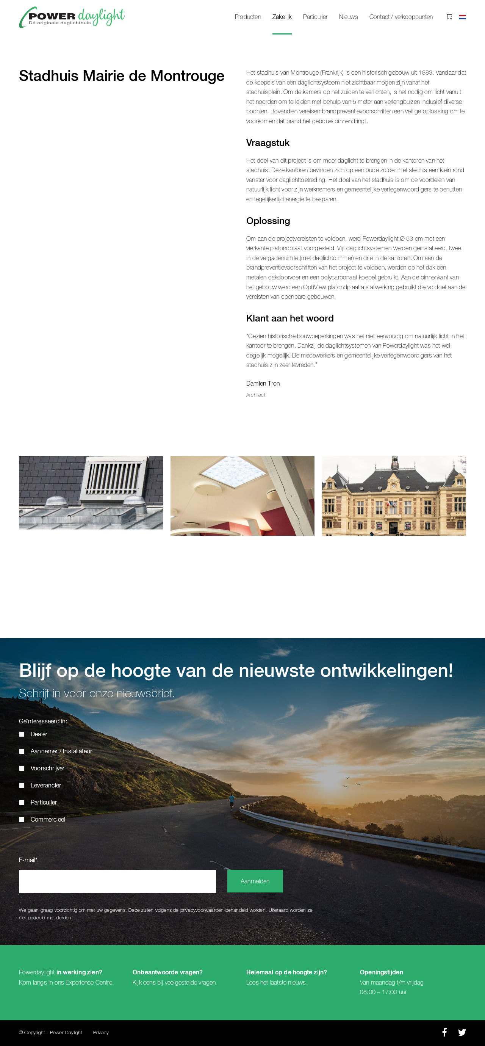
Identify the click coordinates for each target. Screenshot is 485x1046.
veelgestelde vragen (190, 983)
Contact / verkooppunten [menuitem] (401, 17)
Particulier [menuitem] (315, 17)
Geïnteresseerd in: (43, 722)
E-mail (28, 861)
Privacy (101, 1032)
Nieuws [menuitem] (348, 17)
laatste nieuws (288, 983)
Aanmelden (255, 882)
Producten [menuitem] (248, 17)
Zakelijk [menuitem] (282, 17)
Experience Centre (89, 983)
